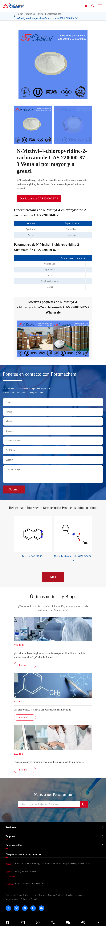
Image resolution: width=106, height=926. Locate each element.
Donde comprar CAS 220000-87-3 (39, 198)
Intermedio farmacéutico (49, 13)
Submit (13, 489)
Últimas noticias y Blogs (53, 596)
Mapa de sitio (12, 899)
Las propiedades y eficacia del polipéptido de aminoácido (42, 709)
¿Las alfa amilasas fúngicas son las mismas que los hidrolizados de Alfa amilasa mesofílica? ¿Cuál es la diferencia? (49, 655)
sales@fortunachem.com (26, 871)
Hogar (19, 13)
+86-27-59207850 (23, 883)
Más (53, 577)
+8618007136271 (39, 883)
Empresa (10, 836)
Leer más (25, 665)
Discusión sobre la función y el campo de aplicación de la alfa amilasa (49, 762)
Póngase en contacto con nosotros (23, 854)
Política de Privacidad (30, 899)
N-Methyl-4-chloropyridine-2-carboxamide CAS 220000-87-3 (47, 18)
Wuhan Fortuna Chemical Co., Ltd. (45, 895)
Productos (30, 13)
